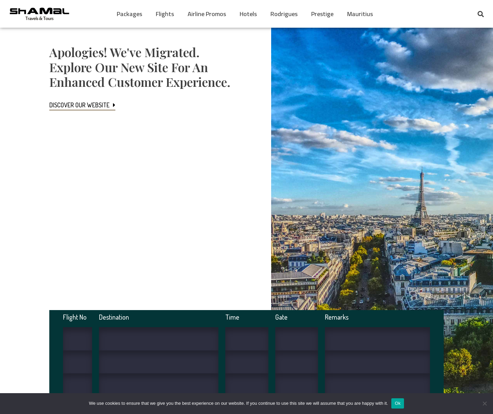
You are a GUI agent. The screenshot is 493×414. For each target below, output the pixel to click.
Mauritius (360, 13)
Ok (398, 403)
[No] (484, 403)
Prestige (322, 13)
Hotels (248, 13)
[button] (480, 13)
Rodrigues (284, 13)
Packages (129, 13)
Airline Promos (207, 13)
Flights (165, 13)
